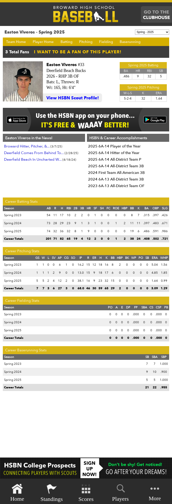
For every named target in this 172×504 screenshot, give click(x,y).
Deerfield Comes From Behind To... (34, 152)
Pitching (85, 41)
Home (17, 492)
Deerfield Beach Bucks (66, 70)
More (155, 492)
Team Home (16, 41)
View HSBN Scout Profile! (72, 98)
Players (120, 492)
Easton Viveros (61, 65)
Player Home (43, 41)
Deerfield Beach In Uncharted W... (33, 159)
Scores (86, 492)
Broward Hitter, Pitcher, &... (27, 146)
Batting (66, 41)
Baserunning (130, 41)
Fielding (106, 41)
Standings (52, 492)
